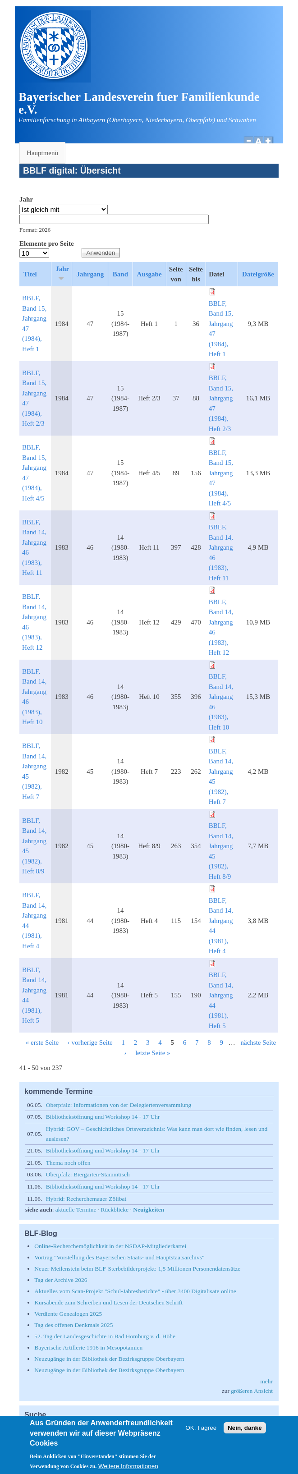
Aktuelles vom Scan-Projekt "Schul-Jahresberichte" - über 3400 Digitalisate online (135, 1291)
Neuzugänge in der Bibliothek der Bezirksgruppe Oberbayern (109, 1358)
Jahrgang (90, 274)
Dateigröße (258, 274)
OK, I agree (200, 1431)
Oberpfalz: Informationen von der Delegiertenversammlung (118, 1105)
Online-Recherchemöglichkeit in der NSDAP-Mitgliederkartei (110, 1246)
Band (120, 274)
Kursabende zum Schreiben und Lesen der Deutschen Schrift (108, 1302)
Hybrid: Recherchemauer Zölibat (86, 1198)
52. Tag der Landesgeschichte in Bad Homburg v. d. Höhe (104, 1336)
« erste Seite (42, 1042)
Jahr (26, 199)
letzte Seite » (152, 1052)
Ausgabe (149, 274)
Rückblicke (114, 1209)
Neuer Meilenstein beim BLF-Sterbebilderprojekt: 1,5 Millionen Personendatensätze (137, 1268)
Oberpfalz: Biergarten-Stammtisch (88, 1174)
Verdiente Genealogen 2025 (68, 1313)
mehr (266, 1381)
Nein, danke (245, 1431)
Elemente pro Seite (46, 243)
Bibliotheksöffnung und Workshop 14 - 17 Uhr (103, 1116)
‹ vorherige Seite (90, 1042)
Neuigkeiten (148, 1209)
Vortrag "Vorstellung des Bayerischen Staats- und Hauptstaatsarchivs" (119, 1257)
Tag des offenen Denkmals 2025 (73, 1325)
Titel (30, 274)
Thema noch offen (68, 1162)
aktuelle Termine (75, 1209)
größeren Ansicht (252, 1390)
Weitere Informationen (128, 1469)
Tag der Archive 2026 (60, 1280)
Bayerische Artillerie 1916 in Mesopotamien (88, 1347)
